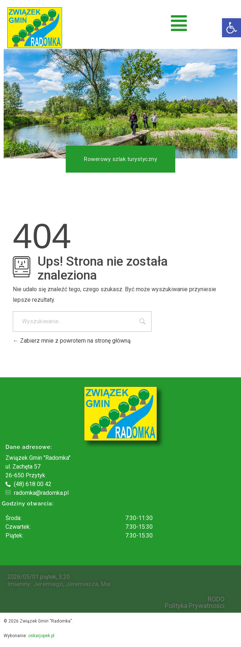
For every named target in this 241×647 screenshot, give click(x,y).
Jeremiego (48, 584)
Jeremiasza (82, 584)
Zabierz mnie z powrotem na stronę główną (72, 340)
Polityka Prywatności (195, 605)
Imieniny (18, 584)
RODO (216, 599)
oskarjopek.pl (41, 635)
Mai (106, 584)
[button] (231, 27)
